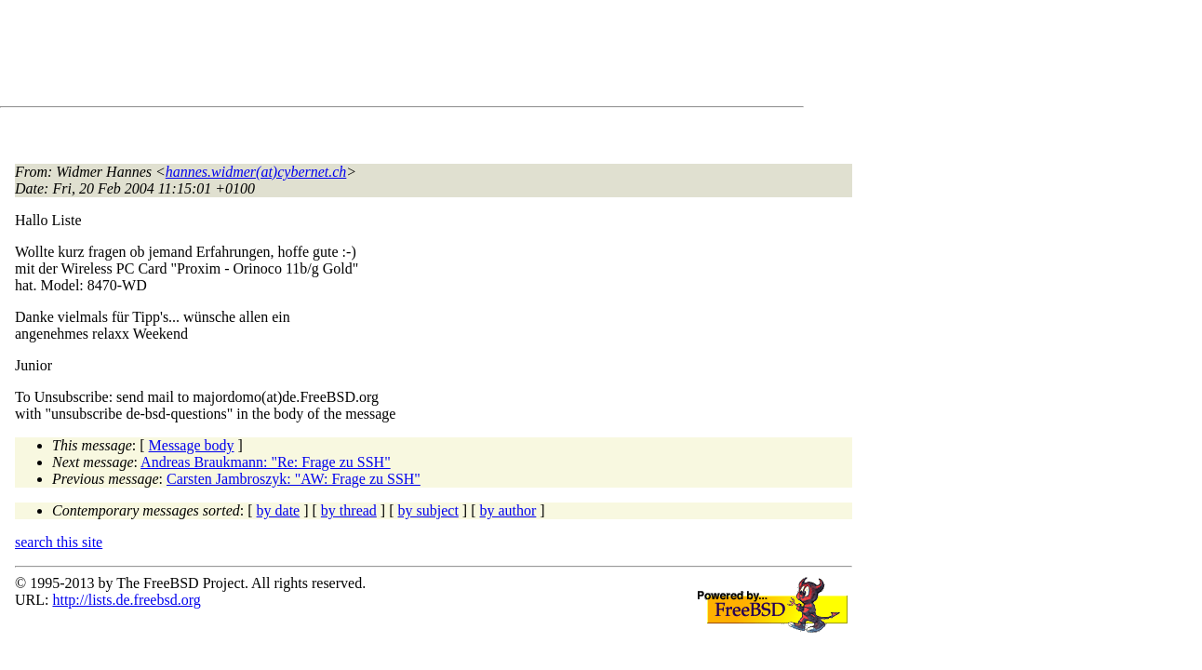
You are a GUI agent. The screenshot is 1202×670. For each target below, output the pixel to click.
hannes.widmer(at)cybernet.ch (256, 172)
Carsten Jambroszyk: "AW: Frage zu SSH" (294, 479)
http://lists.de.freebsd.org (126, 600)
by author (507, 510)
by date (278, 510)
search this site (58, 542)
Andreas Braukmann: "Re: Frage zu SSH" (265, 462)
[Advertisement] (353, 57)
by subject (428, 510)
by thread (349, 510)
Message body (191, 445)
